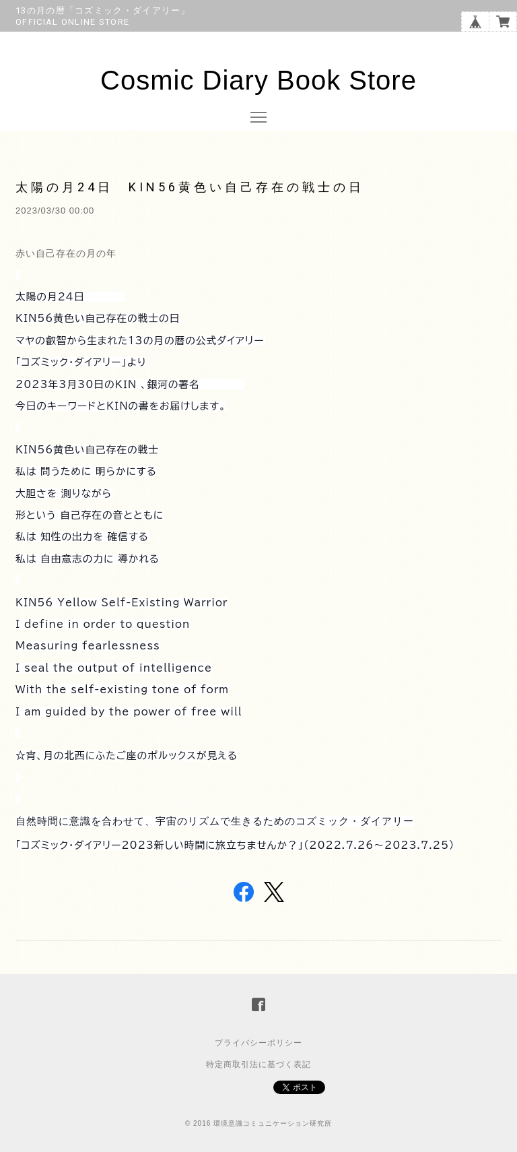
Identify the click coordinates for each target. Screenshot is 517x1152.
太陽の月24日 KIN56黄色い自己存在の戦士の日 (189, 187)
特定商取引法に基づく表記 (258, 1064)
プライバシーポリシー (258, 1043)
